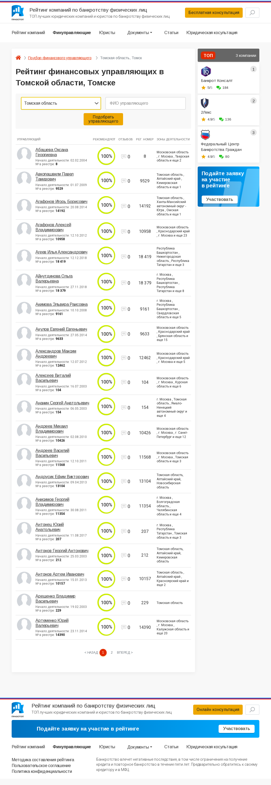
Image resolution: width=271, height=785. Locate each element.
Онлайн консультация (208, 714)
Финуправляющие (72, 35)
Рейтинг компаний (28, 35)
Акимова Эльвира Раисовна (61, 307)
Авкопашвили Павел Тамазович (54, 179)
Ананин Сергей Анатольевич (62, 406)
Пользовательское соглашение (41, 772)
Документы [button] (138, 35)
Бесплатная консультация (204, 14)
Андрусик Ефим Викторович (62, 479)
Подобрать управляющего (103, 122)
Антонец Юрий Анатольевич (49, 530)
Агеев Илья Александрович (61, 255)
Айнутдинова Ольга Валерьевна (54, 281)
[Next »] (126, 655)
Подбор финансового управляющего (60, 61)
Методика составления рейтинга (43, 766)
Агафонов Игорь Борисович (61, 204)
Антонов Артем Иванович (59, 577)
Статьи (171, 35)
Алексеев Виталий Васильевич (53, 381)
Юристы (107, 35)
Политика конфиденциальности (42, 778)
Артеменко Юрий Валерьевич (52, 626)
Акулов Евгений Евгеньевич (61, 332)
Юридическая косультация (211, 35)
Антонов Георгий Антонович (61, 553)
